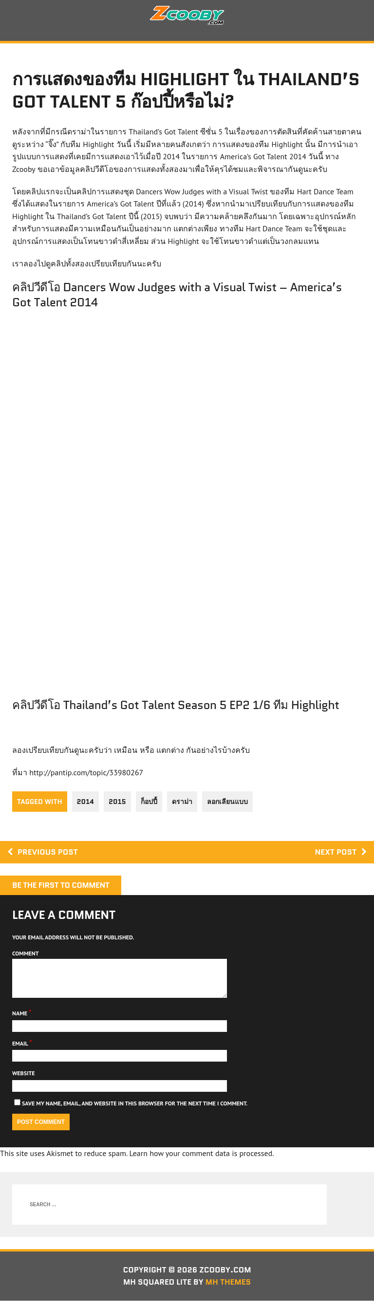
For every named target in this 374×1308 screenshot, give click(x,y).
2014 (85, 801)
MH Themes (228, 1289)
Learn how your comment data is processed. (201, 1160)
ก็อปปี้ (149, 801)
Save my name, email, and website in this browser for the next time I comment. (134, 1110)
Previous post (42, 852)
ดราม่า (182, 801)
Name (20, 1020)
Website (23, 1080)
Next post (341, 852)
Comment (25, 953)
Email (20, 1050)
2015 (117, 801)
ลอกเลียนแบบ (227, 801)
